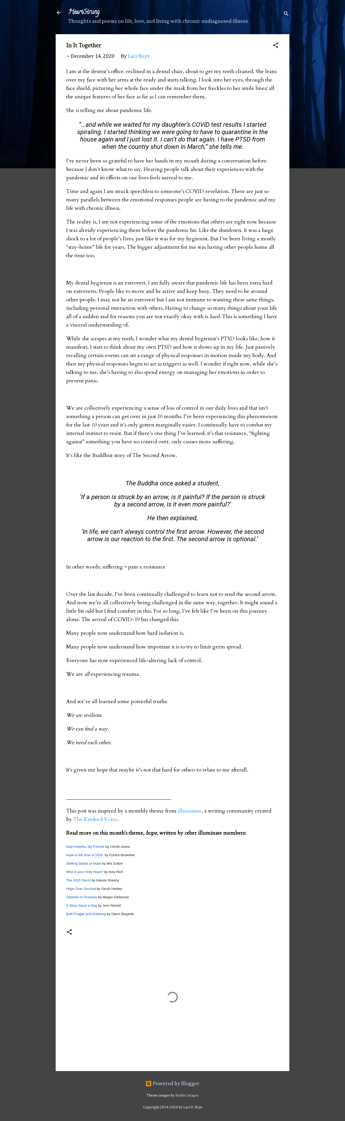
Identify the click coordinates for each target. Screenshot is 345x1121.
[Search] (286, 14)
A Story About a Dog (81, 905)
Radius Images (186, 1095)
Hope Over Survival (81, 889)
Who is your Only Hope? (84, 872)
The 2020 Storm (78, 880)
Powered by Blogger (172, 1083)
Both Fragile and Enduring (86, 914)
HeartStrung (83, 12)
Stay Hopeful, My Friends (85, 847)
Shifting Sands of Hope (83, 863)
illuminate (190, 810)
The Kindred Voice (95, 819)
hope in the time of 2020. (85, 855)
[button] (276, 46)
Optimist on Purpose (81, 897)
